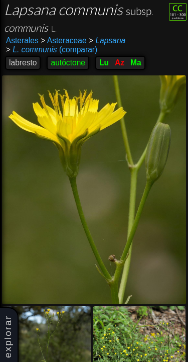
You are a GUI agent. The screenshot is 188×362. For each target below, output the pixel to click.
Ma (135, 62)
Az (119, 62)
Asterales (22, 40)
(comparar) (51, 49)
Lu (104, 62)
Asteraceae (63, 40)
